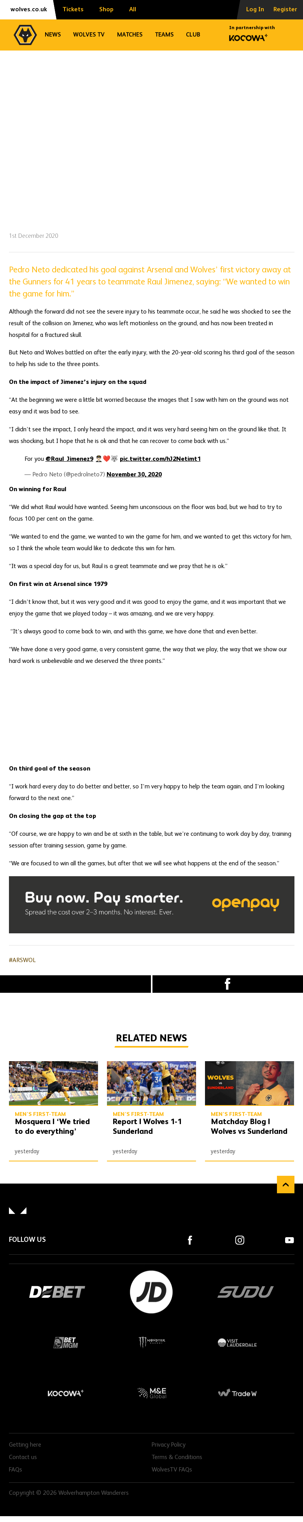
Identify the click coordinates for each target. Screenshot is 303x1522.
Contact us (23, 1457)
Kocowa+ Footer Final (66, 1393)
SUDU (246, 1292)
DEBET (58, 1292)
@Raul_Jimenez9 (69, 459)
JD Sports (152, 1292)
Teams (164, 35)
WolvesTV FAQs (172, 1470)
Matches (129, 35)
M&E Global (151, 1393)
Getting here (25, 1445)
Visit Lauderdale (237, 1342)
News (53, 35)
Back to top (286, 1184)
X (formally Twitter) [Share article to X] (75, 984)
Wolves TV (89, 35)
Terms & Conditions (177, 1457)
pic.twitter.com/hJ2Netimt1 (160, 459)
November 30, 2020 (134, 475)
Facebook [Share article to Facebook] (227, 984)
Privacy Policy (169, 1445)
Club (193, 35)
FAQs (15, 1470)
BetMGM (66, 1342)
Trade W (237, 1393)
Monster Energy (151, 1342)
